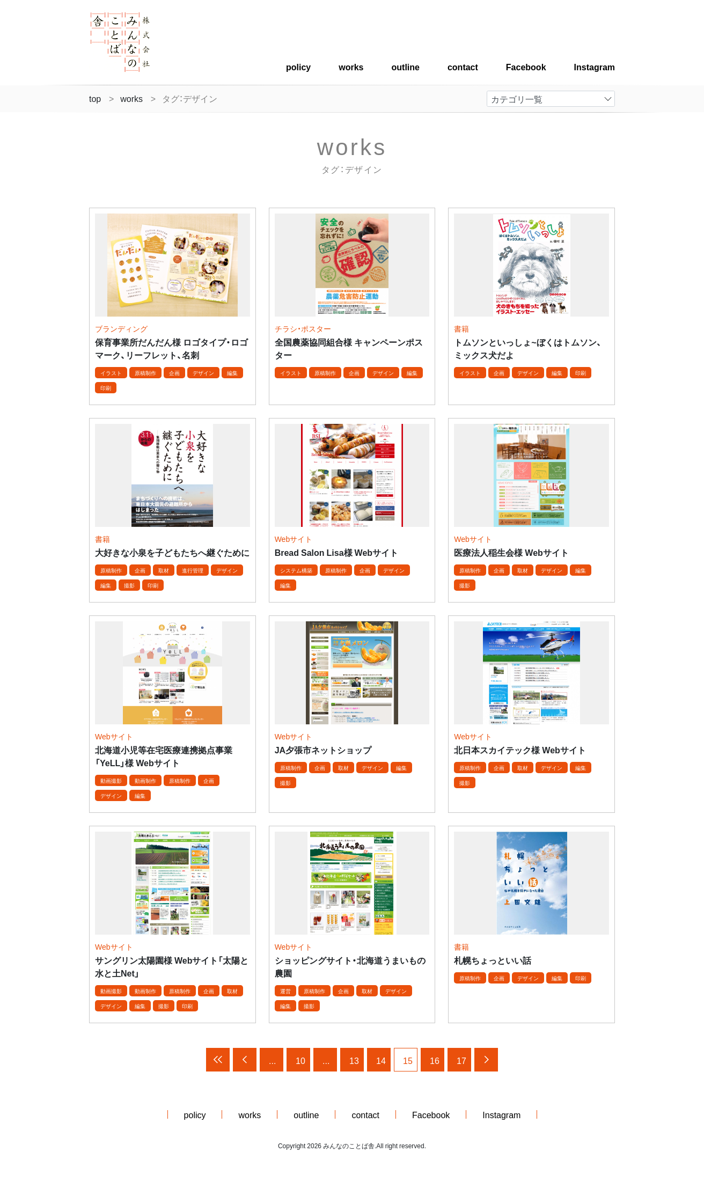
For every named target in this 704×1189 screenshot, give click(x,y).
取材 (163, 570)
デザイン (203, 373)
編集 (232, 373)
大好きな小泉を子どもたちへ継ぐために (172, 552)
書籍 (461, 328)
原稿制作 (145, 373)
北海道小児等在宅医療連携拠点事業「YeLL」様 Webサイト (163, 756)
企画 (174, 373)
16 (434, 1060)
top (95, 98)
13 (354, 1060)
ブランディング (121, 328)
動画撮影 (111, 780)
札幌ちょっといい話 (492, 959)
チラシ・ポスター (303, 328)
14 (381, 1060)
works (351, 66)
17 (461, 1060)
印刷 (105, 388)
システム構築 (296, 570)
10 (300, 1060)
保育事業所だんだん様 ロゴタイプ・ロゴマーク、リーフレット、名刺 (171, 348)
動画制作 (145, 780)
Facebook (526, 66)
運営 (285, 991)
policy (298, 66)
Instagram (594, 66)
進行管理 (192, 570)
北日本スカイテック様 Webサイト (519, 749)
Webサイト (294, 538)
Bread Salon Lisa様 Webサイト (336, 552)
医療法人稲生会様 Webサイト (511, 552)
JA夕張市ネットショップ (323, 749)
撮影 (129, 585)
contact (463, 66)
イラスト (111, 373)
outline (406, 66)
